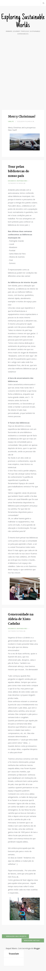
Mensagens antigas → (33, 940)
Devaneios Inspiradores (17, 181)
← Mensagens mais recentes (15, 936)
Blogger (37, 948)
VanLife (11, 121)
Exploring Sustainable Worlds (23, 21)
